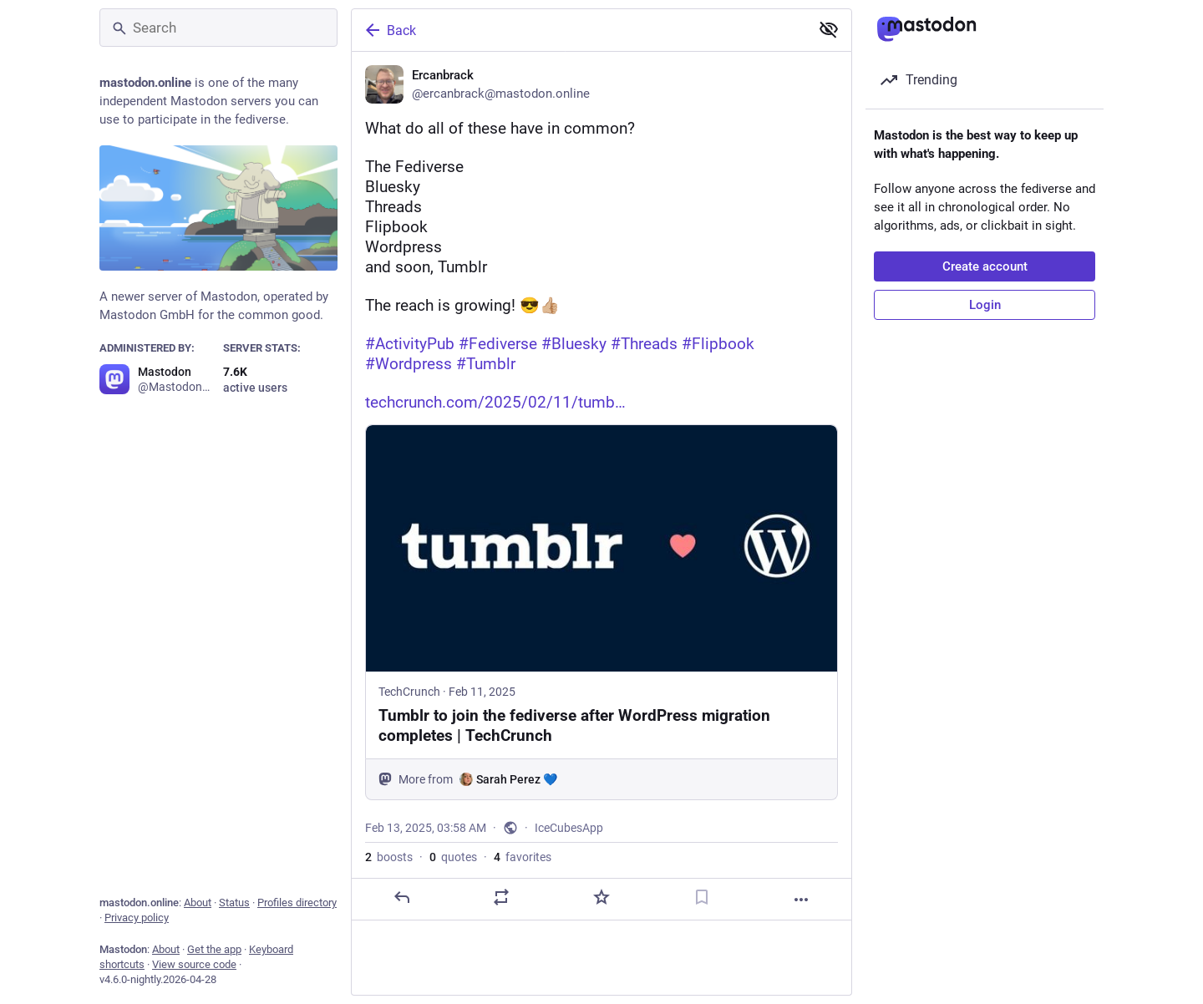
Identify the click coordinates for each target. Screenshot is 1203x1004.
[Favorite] (601, 900)
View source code (194, 964)
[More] (801, 901)
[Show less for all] (828, 29)
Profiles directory (297, 902)
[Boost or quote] (501, 900)
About (197, 902)
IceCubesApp (569, 830)
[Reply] (402, 900)
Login (985, 304)
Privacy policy (136, 917)
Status (234, 902)
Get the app (214, 949)
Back (389, 30)
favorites (522, 859)
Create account (985, 266)
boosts (389, 859)
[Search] (218, 27)
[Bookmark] (702, 900)
